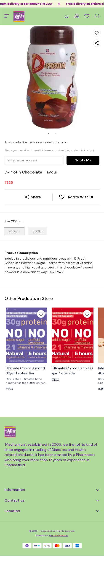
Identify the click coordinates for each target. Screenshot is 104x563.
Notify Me (83, 160)
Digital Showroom (58, 535)
